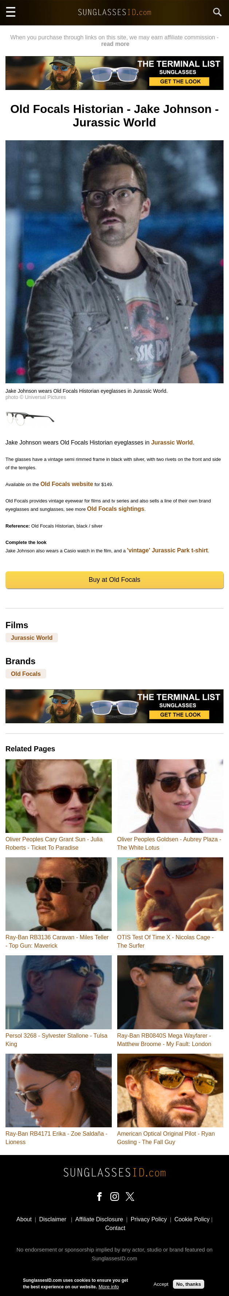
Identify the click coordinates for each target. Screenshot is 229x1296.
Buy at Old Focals (114, 579)
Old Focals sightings (115, 509)
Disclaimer (52, 1219)
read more (115, 44)
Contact (115, 1228)
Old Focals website (66, 484)
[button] (114, 381)
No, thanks (188, 1285)
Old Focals (26, 674)
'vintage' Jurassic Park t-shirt (167, 550)
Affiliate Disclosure (99, 1219)
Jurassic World (172, 442)
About (24, 1219)
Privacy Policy (149, 1219)
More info (109, 1288)
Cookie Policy (192, 1219)
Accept (161, 1285)
